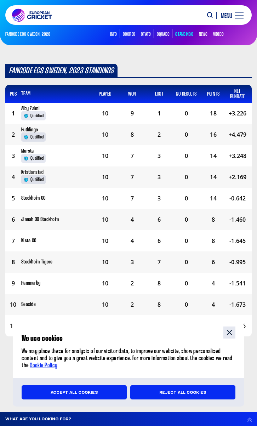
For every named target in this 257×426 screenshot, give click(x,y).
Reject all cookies (182, 392)
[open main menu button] (229, 15)
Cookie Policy (43, 366)
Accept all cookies (74, 392)
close (229, 332)
